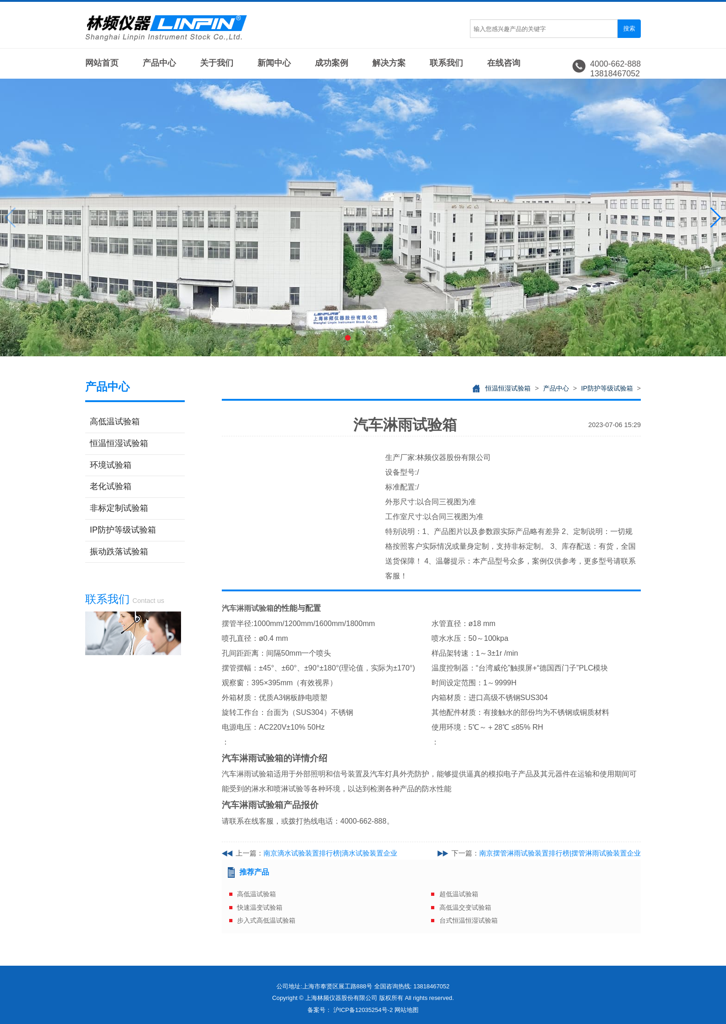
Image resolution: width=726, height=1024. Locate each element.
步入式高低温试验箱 (266, 920)
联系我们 (446, 63)
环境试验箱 (110, 465)
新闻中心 (274, 63)
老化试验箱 (110, 486)
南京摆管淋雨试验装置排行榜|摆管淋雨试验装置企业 (560, 853)
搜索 (629, 28)
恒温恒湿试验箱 (119, 443)
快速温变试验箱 (259, 907)
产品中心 (159, 63)
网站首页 (102, 63)
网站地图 (406, 1009)
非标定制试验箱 (119, 508)
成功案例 (331, 63)
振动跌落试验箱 (119, 551)
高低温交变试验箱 (465, 907)
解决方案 (389, 63)
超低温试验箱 (458, 894)
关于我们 (216, 63)
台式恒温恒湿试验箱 (468, 920)
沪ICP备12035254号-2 (363, 1009)
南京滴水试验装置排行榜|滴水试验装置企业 (330, 853)
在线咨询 (503, 63)
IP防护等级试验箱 (123, 529)
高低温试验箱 (115, 421)
